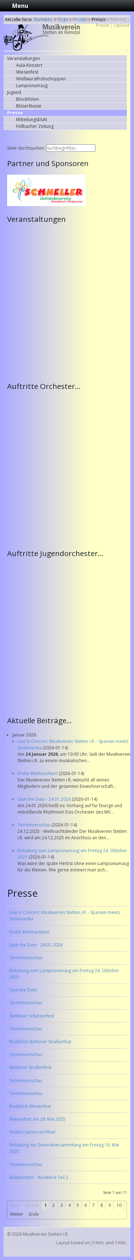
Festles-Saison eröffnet (32, 1132)
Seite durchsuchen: (26, 148)
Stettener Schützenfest (31, 1016)
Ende (34, 1214)
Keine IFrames (68, 301)
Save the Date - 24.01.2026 (45, 799)
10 (118, 1205)
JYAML (98, 1243)
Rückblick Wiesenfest (30, 1106)
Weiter (16, 1214)
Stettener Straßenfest (30, 1067)
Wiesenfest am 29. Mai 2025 (37, 1119)
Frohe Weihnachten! (38, 773)
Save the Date (23, 990)
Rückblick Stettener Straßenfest (40, 1042)
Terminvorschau (34, 825)
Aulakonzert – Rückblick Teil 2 (38, 1177)
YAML (121, 1243)
